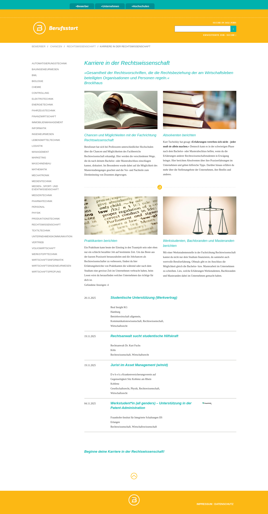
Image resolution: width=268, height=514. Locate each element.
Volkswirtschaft (43, 248)
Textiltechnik (41, 230)
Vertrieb (38, 242)
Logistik (37, 146)
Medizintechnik (42, 195)
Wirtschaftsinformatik (48, 259)
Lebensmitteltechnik (46, 140)
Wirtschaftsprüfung (46, 271)
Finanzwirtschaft (44, 116)
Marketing (39, 157)
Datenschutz (224, 504)
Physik (36, 212)
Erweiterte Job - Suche (219, 35)
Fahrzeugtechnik (43, 110)
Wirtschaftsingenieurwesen (51, 265)
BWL (34, 75)
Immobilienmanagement (47, 122)
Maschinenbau (41, 163)
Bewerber (82, 6)
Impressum (204, 504)
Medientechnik (42, 181)
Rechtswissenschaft (81, 46)
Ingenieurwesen (43, 134)
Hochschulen (140, 6)
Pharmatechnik (42, 201)
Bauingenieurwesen (45, 69)
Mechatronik (40, 175)
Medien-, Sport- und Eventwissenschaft (45, 188)
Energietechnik (42, 104)
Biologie (37, 81)
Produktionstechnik (46, 218)
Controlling (40, 93)
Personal (38, 206)
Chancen (56, 46)
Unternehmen (110, 6)
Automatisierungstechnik (49, 63)
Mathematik (39, 169)
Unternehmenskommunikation (52, 236)
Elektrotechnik (43, 98)
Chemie (36, 87)
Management (40, 151)
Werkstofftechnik (44, 254)
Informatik (39, 128)
